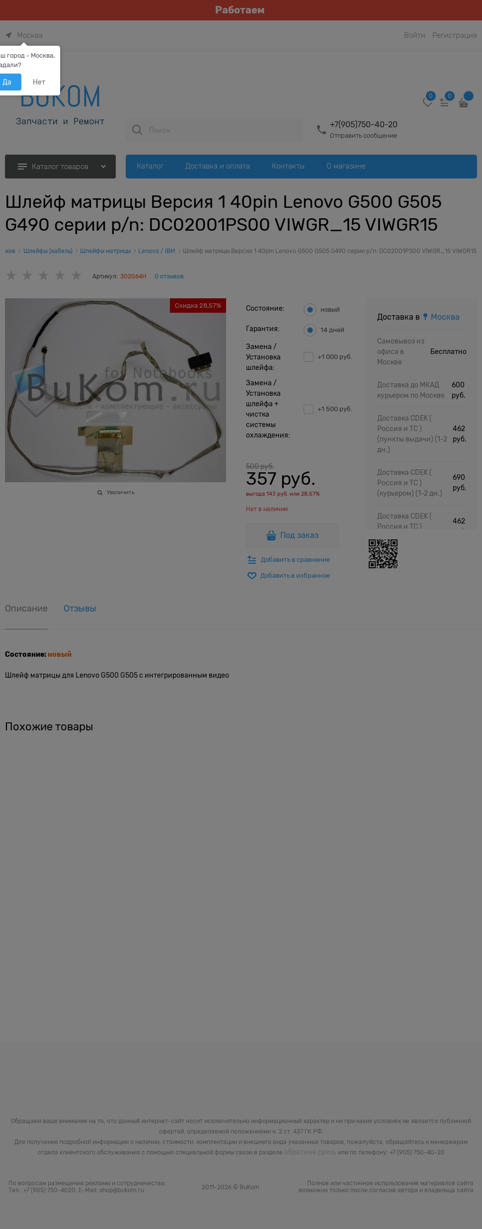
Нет (39, 82)
